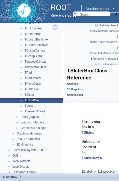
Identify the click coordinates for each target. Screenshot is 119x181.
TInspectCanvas (35, 61)
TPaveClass (33, 83)
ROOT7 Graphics (28, 139)
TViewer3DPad (35, 111)
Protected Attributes (104, 58)
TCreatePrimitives (36, 45)
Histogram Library (24, 172)
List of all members (105, 25)
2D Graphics (74, 89)
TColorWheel (33, 28)
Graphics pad (75, 95)
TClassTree (32, 23)
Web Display (21, 166)
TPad (28, 72)
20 (90, 147)
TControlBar (33, 34)
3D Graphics (25, 144)
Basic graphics (30, 117)
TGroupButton (34, 56)
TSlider (29, 95)
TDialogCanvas (35, 50)
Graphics (72, 83)
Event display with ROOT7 (30, 150)
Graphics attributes (29, 133)
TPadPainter (33, 78)
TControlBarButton (37, 39)
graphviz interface (32, 122)
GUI (15, 155)
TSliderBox (32, 100)
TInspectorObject (36, 67)
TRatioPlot (32, 89)
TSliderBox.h (92, 158)
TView (29, 106)
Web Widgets (21, 161)
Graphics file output (33, 128)
